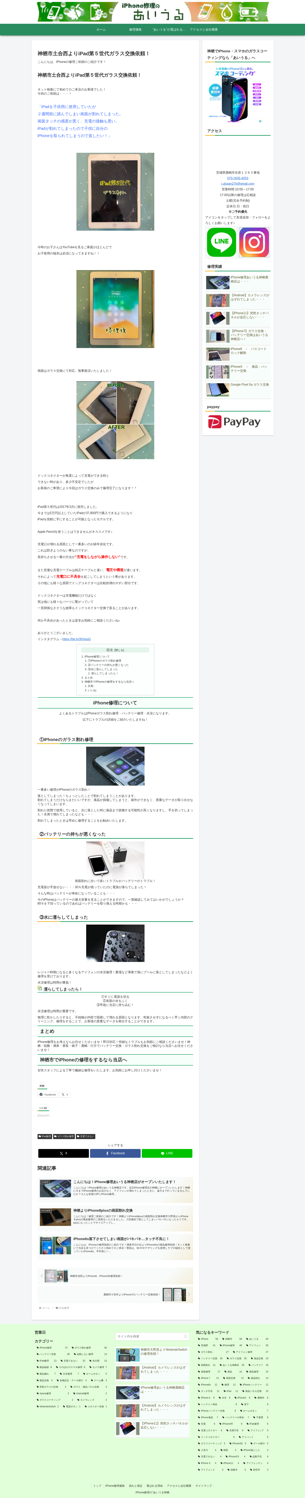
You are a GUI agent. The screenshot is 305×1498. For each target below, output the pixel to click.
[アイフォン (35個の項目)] (257, 1346)
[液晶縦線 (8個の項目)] (44, 1367)
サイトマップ (203, 1485)
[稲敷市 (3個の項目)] (237, 1470)
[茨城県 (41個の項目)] (206, 1346)
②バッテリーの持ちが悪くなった (108, 664)
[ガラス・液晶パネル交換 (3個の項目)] (89, 1387)
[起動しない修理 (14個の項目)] (90, 1354)
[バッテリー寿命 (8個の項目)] (217, 1404)
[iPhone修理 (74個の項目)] (52, 1348)
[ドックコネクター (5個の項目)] (216, 1437)
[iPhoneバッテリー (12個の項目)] (254, 1385)
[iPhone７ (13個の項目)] (208, 1378)
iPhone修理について (97, 656)
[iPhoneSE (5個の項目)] (238, 1444)
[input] (152, 1336)
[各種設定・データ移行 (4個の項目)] (72, 1381)
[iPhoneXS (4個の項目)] (235, 1457)
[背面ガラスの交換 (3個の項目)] (51, 1387)
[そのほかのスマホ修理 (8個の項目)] (70, 1367)
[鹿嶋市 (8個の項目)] (261, 1398)
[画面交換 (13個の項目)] (233, 1378)
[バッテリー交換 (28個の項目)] (53, 1354)
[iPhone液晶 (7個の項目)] (208, 1418)
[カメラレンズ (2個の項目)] (92, 1400)
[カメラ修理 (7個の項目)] (98, 1367)
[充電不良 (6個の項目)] (235, 1431)
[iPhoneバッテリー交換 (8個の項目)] (217, 1411)
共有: (91, 685)
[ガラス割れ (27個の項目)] (213, 1352)
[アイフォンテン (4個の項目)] (256, 1463)
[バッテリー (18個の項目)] (258, 1365)
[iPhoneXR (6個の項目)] (231, 1424)
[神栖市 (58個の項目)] (232, 1339)
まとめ (89, 677)
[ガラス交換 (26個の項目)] (236, 1359)
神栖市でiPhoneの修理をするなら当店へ (109, 681)
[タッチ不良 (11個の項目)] (208, 1391)
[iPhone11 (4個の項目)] (230, 1463)
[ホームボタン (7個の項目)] (254, 1411)
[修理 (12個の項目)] (229, 1385)
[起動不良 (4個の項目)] (259, 1457)
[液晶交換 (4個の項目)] (44, 1381)
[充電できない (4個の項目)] (209, 1457)
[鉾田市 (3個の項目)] (259, 1470)
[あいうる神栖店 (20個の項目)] (232, 1365)
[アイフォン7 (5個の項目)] (258, 1431)
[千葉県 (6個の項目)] (261, 1418)
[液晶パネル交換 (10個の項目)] (255, 1391)
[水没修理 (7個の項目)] (69, 1374)
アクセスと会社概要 (179, 1485)
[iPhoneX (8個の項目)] (242, 1398)
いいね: (92, 690)
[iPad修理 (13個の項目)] (46, 1361)
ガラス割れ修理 (64, 1136)
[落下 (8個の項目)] (254, 1404)
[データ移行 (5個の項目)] (259, 1444)
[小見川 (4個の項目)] (207, 1450)
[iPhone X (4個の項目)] (207, 1463)
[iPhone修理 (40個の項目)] (231, 1346)
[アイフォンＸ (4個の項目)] (210, 1470)
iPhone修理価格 (115, 1485)
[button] (185, 1336)
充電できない (85, 1136)
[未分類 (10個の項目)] (98, 1361)
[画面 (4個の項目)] (228, 1450)
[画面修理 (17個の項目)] (209, 1372)
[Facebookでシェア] (115, 1153)
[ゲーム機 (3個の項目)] (99, 1381)
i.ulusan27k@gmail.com (237, 183)
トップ (97, 1485)
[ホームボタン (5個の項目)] (95, 1374)
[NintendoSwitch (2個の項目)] (47, 1407)
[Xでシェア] (63, 1153)
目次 (109, 650)
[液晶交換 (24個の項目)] (259, 1359)
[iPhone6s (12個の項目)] (207, 1385)
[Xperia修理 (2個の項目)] (53, 1394)
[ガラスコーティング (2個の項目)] (55, 1400)
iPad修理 (45, 1136)
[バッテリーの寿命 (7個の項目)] (236, 1418)
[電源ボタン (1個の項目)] (71, 1407)
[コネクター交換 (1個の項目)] (96, 1407)
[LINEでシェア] (167, 1153)
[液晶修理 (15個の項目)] (257, 1372)
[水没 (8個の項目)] (224, 1398)
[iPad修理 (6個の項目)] (257, 1424)
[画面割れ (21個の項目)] (206, 1365)
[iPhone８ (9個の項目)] (206, 1398)
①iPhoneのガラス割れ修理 (104, 660)
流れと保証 (135, 1485)
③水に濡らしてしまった (103, 669)
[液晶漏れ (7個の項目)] (46, 1374)
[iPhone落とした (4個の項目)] (254, 1450)
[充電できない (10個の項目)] (73, 1361)
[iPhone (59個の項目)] (208, 1339)
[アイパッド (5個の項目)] (253, 1437)
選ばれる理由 (154, 1485)
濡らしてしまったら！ (104, 673)
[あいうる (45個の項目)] (257, 1339)
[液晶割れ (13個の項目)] (258, 1378)
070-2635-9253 (237, 178)
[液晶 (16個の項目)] (233, 1372)
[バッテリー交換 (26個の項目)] (210, 1359)
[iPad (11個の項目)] (231, 1391)
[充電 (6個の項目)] (206, 1424)
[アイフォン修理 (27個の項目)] (250, 1352)
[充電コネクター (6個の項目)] (210, 1431)
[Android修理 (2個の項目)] (90, 1394)
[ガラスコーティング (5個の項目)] (211, 1444)
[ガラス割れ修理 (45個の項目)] (89, 1348)
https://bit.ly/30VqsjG (76, 639)
